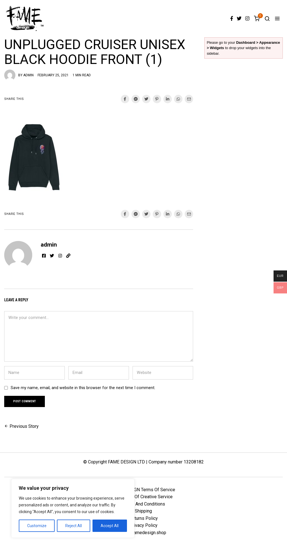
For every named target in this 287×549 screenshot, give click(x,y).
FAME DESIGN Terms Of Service (143, 490)
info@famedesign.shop (143, 533)
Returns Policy (143, 518)
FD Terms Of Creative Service (143, 497)
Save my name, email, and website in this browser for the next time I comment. (83, 387)
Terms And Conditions (143, 504)
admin (28, 75)
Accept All (110, 525)
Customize (37, 525)
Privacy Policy (143, 526)
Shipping (143, 511)
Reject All (73, 525)
